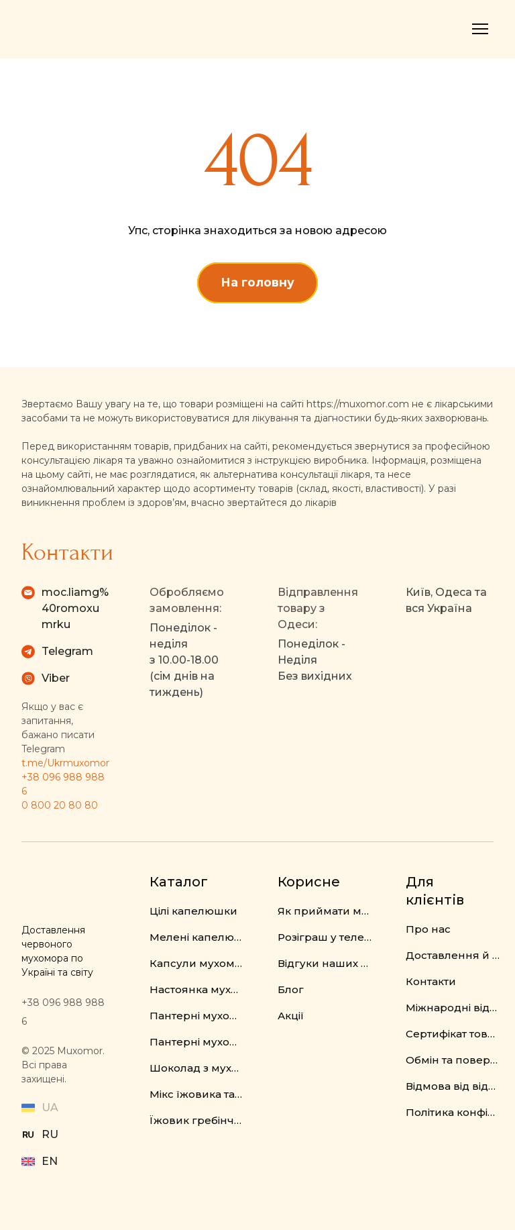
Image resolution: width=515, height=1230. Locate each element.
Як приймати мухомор (325, 911)
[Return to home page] (77, 29)
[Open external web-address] (28, 1135)
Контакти (431, 981)
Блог (291, 989)
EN (50, 1161)
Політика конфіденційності (453, 1112)
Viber (56, 678)
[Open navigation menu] (480, 28)
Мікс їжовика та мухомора (197, 1094)
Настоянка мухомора (197, 989)
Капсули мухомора (197, 963)
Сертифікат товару (453, 1033)
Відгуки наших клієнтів (325, 963)
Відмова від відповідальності (453, 1086)
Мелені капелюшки (197, 937)
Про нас (428, 929)
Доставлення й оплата (453, 955)
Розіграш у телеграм (325, 937)
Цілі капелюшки (193, 911)
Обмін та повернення (453, 1060)
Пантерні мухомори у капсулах (197, 1041)
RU (50, 1134)
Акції (291, 1015)
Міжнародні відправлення (453, 1007)
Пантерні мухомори (197, 1015)
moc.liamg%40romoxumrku (75, 608)
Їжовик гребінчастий (197, 1120)
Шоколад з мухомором (197, 1068)
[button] (257, 282)
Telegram (67, 651)
